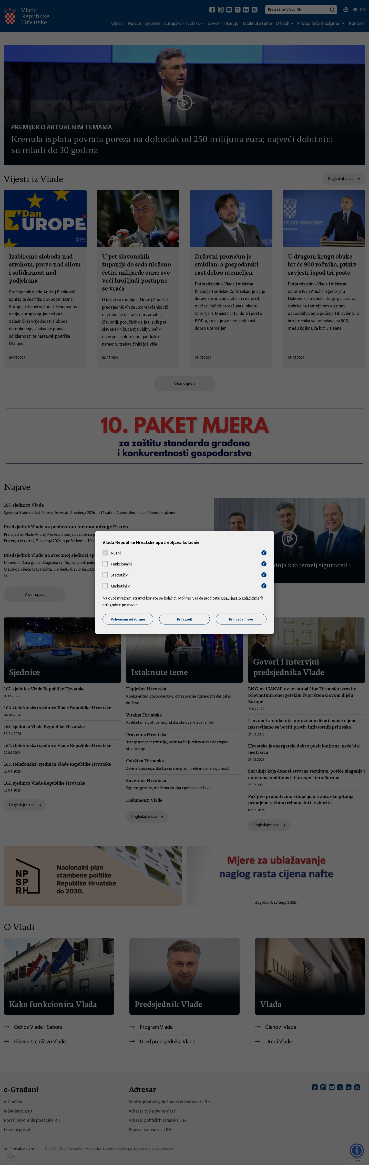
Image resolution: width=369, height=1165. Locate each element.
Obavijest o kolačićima (240, 598)
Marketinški (120, 586)
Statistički (119, 575)
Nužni (116, 553)
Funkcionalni (121, 564)
